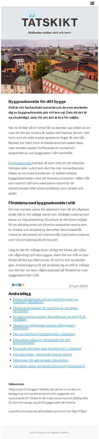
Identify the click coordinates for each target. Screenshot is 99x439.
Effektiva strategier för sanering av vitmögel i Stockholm (46, 309)
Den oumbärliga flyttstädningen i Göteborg (44, 334)
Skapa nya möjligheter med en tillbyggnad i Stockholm (44, 326)
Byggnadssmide (19, 163)
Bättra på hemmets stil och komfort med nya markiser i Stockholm (45, 300)
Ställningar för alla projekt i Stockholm (40, 360)
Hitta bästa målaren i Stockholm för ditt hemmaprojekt (41, 341)
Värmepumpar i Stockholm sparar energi (42, 354)
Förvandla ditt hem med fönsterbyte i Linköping (47, 348)
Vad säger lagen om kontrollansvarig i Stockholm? (49, 366)
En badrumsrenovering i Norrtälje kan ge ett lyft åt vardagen (49, 318)
